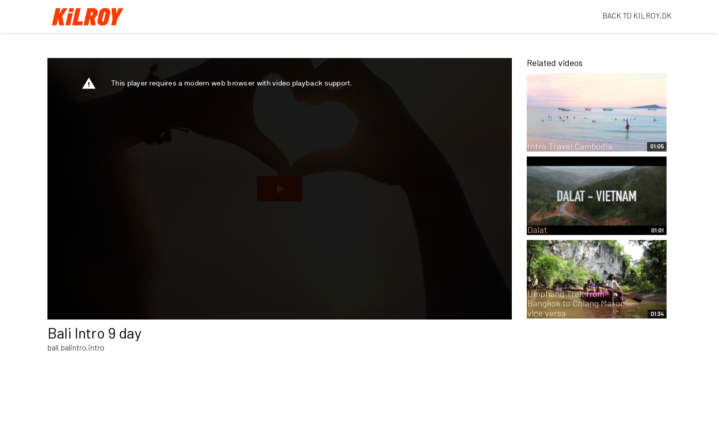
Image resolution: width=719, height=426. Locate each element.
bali (53, 347)
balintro (73, 347)
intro (96, 347)
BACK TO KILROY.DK (637, 15)
